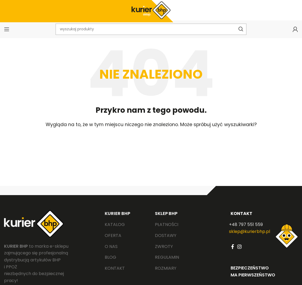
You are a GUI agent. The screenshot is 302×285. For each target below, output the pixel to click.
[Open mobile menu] (6, 33)
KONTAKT (241, 218)
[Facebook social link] (233, 252)
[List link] (126, 229)
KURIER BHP (117, 218)
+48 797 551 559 (246, 229)
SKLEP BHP (166, 218)
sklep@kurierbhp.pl (249, 236)
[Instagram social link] (239, 252)
